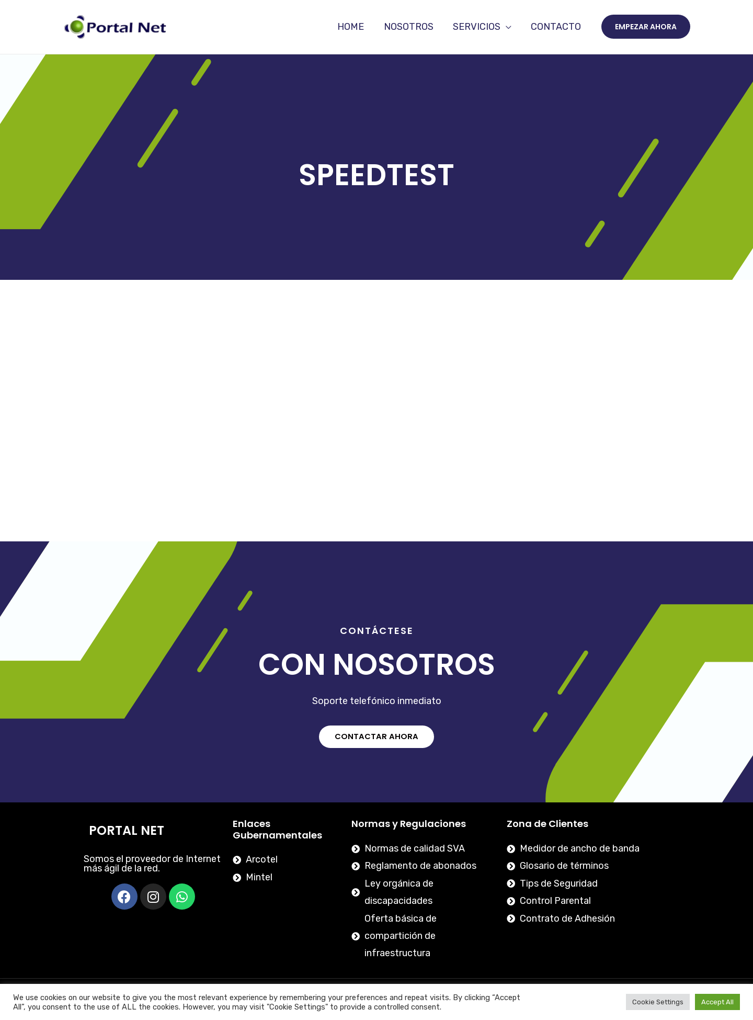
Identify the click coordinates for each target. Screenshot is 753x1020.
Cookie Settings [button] (657, 1002)
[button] (376, 737)
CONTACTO (556, 26)
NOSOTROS (410, 26)
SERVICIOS (477, 26)
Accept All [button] (717, 1002)
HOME (353, 26)
